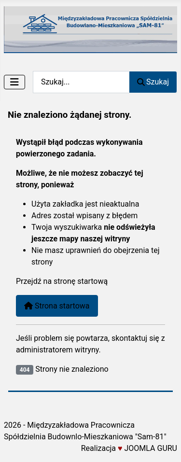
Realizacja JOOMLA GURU (129, 448)
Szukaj (153, 81)
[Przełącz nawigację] (14, 82)
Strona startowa (57, 305)
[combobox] (81, 82)
